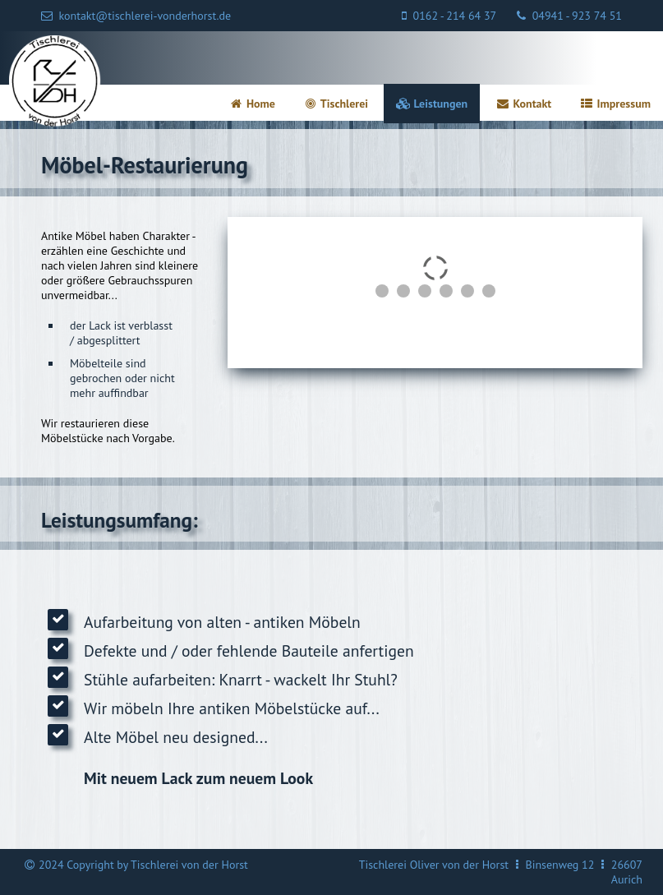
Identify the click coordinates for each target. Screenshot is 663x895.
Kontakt (523, 103)
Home (251, 103)
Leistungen (431, 103)
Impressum (615, 103)
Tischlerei (335, 103)
